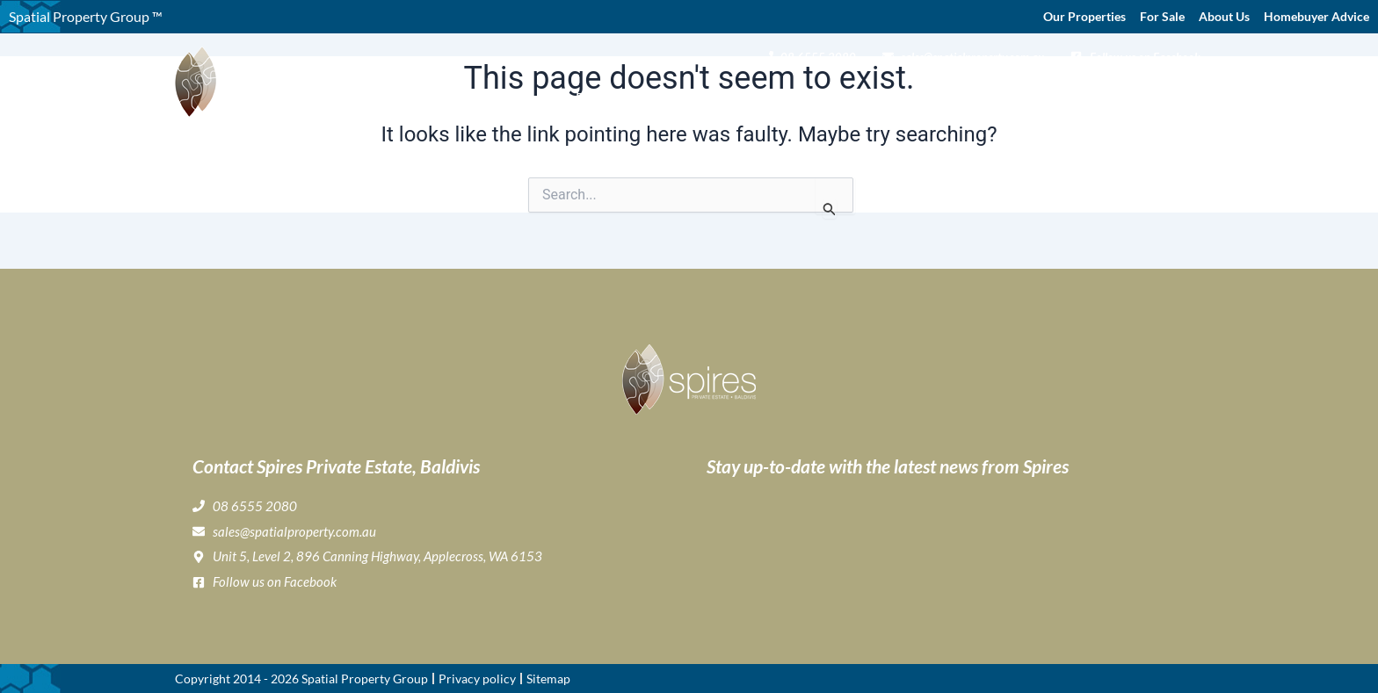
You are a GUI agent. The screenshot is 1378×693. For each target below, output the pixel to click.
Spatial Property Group (364, 678)
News (1121, 92)
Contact (1175, 92)
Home (594, 92)
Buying (726, 93)
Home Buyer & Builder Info (1000, 93)
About (654, 93)
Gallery (792, 92)
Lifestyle (861, 93)
